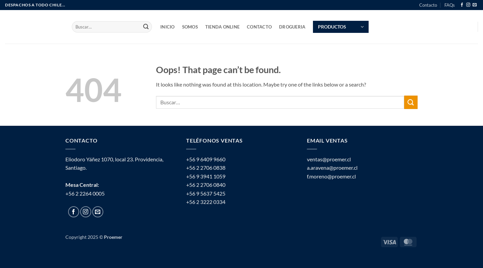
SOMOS (190, 27)
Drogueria (292, 27)
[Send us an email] (475, 5)
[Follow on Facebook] (462, 5)
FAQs (449, 5)
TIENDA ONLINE (222, 27)
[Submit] (146, 27)
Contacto (428, 5)
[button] (341, 27)
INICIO (167, 27)
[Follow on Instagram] (468, 5)
